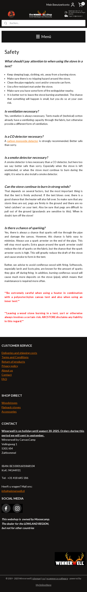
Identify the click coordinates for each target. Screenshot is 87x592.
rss (43, 578)
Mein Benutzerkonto (60, 4)
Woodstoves (9, 402)
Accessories (9, 411)
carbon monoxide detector (22, 140)
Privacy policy (10, 366)
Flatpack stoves (11, 407)
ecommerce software (57, 578)
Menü (43, 36)
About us (7, 370)
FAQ (4, 379)
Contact (7, 374)
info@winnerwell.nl (13, 491)
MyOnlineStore (43, 585)
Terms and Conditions (15, 357)
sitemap (36, 578)
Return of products (13, 361)
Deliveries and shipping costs (19, 352)
